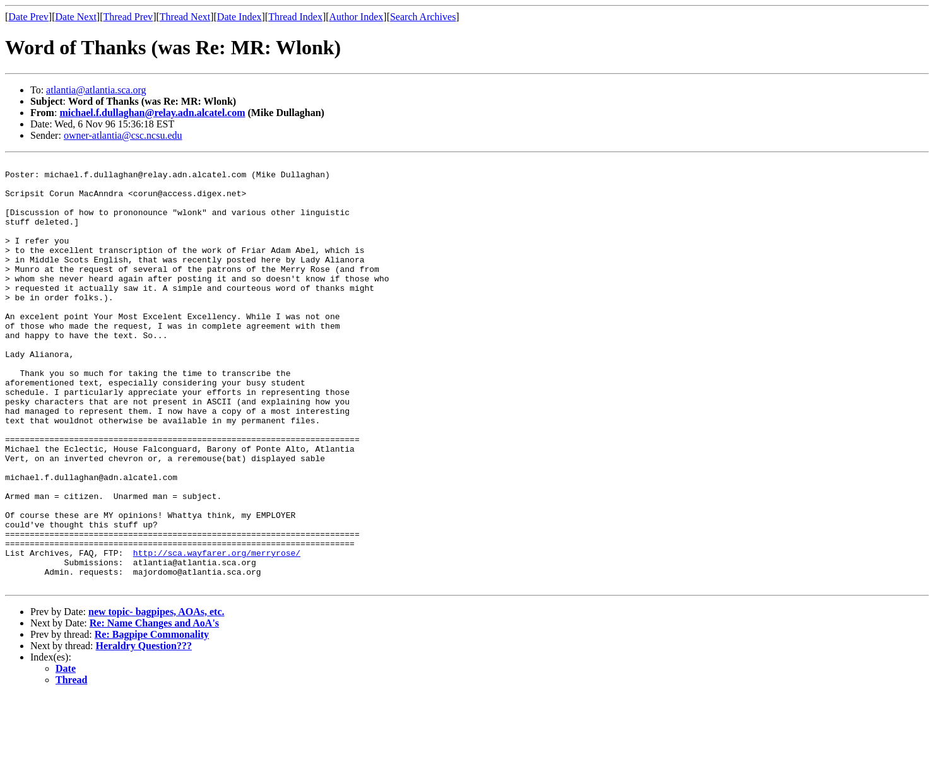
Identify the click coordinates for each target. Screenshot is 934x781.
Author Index (356, 16)
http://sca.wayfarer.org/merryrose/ (216, 632)
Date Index (239, 16)
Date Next (76, 16)
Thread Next (185, 16)
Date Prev (28, 16)
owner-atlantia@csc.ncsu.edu (123, 135)
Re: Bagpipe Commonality (152, 719)
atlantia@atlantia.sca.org (96, 90)
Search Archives (423, 16)
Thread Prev (128, 16)
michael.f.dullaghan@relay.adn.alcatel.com (152, 112)
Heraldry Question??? (144, 730)
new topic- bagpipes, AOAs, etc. (156, 696)
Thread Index (295, 16)
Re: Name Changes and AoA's (154, 708)
